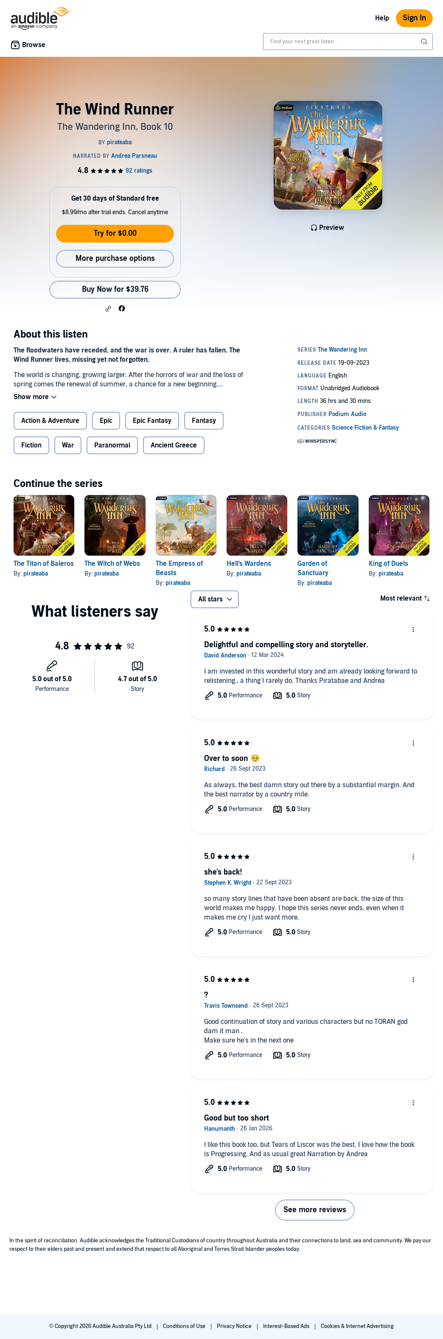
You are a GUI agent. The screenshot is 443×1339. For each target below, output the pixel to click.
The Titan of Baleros (44, 563)
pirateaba (35, 573)
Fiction (31, 445)
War (68, 445)
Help (382, 18)
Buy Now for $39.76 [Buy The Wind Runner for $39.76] (115, 289)
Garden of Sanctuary (312, 568)
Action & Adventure (50, 421)
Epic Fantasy (152, 421)
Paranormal (112, 445)
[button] (108, 308)
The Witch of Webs (112, 563)
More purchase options (115, 258)
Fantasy (204, 421)
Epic (106, 421)
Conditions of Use (185, 1326)
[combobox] (348, 41)
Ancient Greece (174, 445)
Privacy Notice (235, 1326)
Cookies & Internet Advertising (357, 1326)
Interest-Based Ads (287, 1326)
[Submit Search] (425, 41)
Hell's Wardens (249, 563)
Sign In (414, 18)
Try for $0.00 (115, 233)
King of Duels (388, 563)
